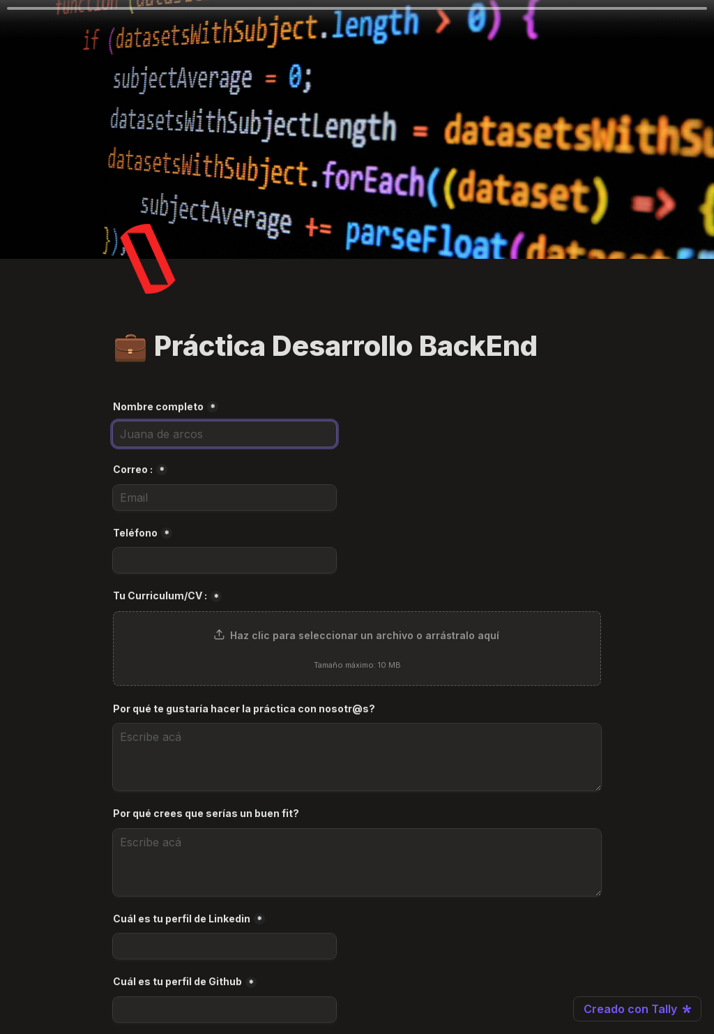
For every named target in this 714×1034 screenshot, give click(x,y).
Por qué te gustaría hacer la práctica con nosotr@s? (244, 708)
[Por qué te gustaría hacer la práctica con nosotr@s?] (357, 757)
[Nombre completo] (224, 434)
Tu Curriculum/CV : (160, 595)
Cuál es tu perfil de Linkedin (181, 918)
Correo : (133, 469)
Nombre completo (158, 406)
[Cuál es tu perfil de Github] (224, 1009)
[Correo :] (224, 497)
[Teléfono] (224, 560)
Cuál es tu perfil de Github (177, 981)
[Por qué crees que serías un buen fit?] (357, 862)
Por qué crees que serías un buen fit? (206, 813)
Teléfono (135, 533)
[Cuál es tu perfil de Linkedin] (224, 946)
